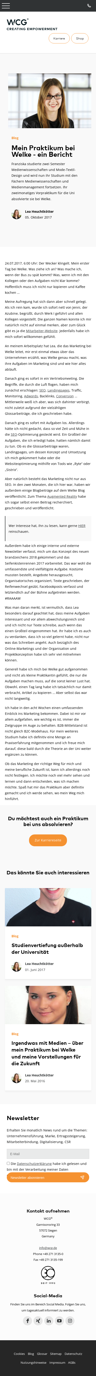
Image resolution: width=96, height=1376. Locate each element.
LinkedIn (48, 1320)
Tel (89, 6)
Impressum (57, 1362)
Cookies (19, 1354)
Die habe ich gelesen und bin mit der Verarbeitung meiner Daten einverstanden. (47, 1169)
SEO (42, 390)
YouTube (59, 1320)
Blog (31, 1354)
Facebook (27, 1320)
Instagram (69, 1320)
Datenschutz (73, 1354)
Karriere (59, 38)
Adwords (31, 396)
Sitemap (56, 1354)
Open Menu (6, 6)
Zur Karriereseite (48, 840)
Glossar (42, 1354)
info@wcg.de (48, 1248)
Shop (80, 38)
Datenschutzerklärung (34, 1163)
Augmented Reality (62, 496)
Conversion (65, 396)
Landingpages (59, 390)
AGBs (71, 1362)
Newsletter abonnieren (27, 1178)
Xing (38, 1320)
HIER (81, 525)
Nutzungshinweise (33, 1362)
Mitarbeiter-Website (42, 331)
